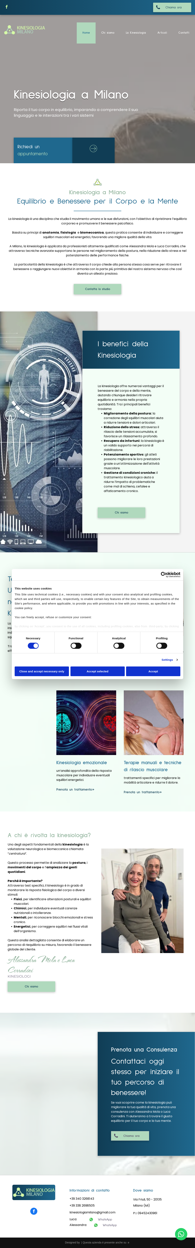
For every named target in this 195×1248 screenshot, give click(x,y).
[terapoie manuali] (154, 722)
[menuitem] (86, 33)
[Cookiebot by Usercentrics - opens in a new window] (163, 574)
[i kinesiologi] (142, 901)
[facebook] (6, 7)
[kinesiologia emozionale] (86, 722)
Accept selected (97, 671)
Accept (153, 671)
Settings (167, 659)
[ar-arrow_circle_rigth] (93, 153)
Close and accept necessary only (41, 671)
